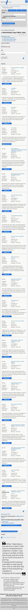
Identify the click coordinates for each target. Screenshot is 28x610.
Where (4, 17)
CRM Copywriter (15, 300)
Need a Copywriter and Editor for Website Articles (17, 174)
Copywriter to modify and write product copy (17, 341)
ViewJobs (3, 54)
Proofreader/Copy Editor (16, 215)
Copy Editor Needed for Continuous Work (16, 279)
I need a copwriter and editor (17, 321)
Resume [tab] (24, 10)
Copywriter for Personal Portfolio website (16, 383)
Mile (2, 50)
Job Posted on (4, 57)
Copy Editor (13, 88)
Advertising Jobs (4, 6)
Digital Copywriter (15, 256)
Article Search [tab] (12, 10)
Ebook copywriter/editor (16, 404)
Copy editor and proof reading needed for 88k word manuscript (18, 448)
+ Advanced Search (5, 25)
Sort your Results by (5, 43)
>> (26, 58)
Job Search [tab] (4, 10)
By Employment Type (5, 46)
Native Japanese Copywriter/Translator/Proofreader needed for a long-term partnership (19, 150)
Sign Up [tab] (19, 10)
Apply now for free (7, 144)
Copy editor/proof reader (16, 195)
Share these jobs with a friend (9, 537)
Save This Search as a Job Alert (9, 531)
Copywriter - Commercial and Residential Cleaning (18, 491)
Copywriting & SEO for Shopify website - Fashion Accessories (18, 425)
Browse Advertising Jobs (15, 6)
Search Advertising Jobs (8, 23)
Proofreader (14, 128)
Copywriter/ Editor (15, 470)
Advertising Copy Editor (8, 523)
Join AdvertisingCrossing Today (11, 525)
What (3, 12)
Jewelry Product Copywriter (17, 236)
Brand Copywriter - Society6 (17, 67)
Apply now (6, 83)
